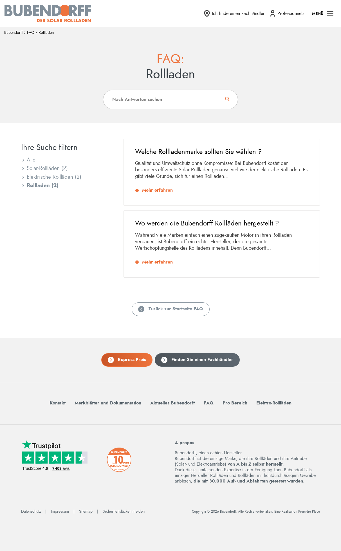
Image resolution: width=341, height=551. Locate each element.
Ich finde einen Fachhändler (238, 13)
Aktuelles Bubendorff (172, 401)
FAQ (30, 33)
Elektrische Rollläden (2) (54, 177)
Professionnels (290, 13)
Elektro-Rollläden (273, 401)
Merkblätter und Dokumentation (108, 401)
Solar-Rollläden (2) (47, 168)
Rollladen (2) (42, 185)
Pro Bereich (235, 401)
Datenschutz (31, 509)
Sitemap (86, 509)
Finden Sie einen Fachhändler (202, 357)
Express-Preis (132, 357)
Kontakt (58, 401)
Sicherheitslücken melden (124, 509)
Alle (31, 160)
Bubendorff (13, 33)
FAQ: (170, 59)
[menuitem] (233, 13)
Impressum (60, 509)
